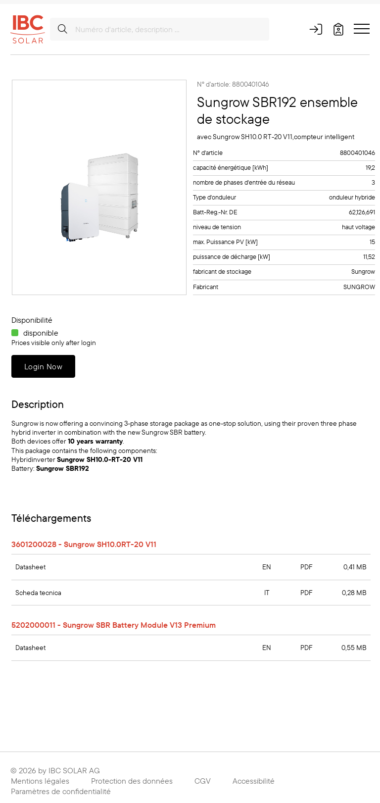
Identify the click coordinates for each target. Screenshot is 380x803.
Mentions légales (40, 781)
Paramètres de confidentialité (61, 791)
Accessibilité (254, 781)
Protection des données (132, 781)
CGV (202, 781)
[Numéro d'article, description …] (159, 29)
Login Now (43, 366)
